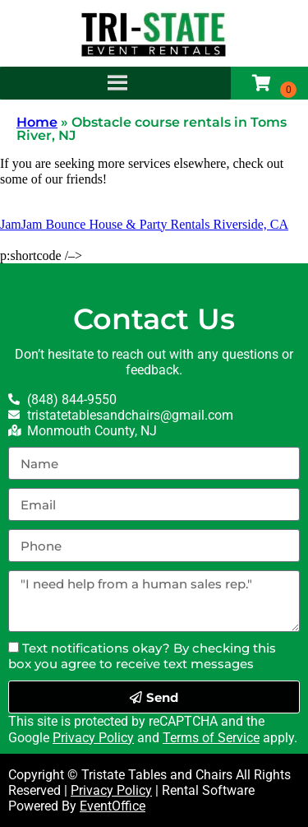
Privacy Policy (93, 738)
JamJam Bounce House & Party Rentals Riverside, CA (144, 224)
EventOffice (112, 806)
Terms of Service (211, 738)
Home (36, 122)
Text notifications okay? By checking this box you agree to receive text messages (142, 655)
